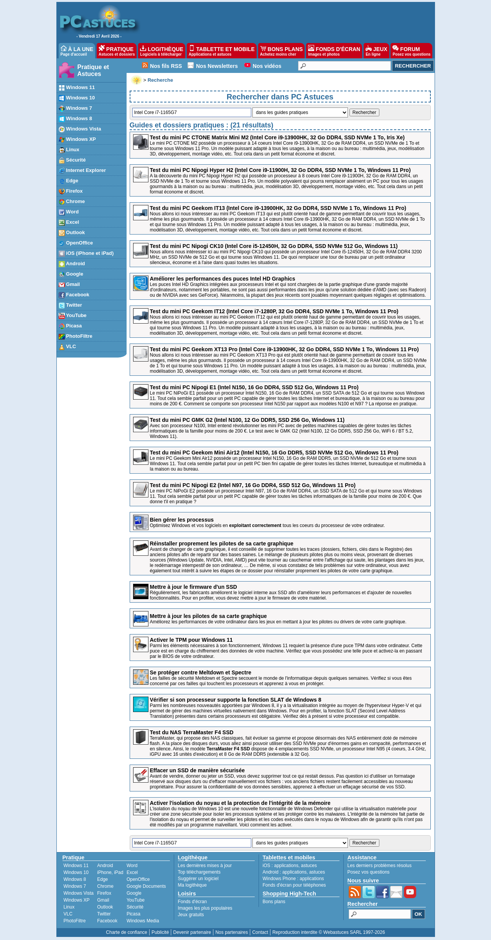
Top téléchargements (199, 872)
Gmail (69, 284)
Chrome (72, 201)
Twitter (70, 305)
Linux (69, 150)
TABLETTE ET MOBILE (222, 50)
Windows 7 (75, 108)
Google (71, 274)
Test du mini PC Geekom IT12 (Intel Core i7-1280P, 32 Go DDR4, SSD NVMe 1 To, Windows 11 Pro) (274, 311)
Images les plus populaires (205, 908)
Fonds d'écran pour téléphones (294, 885)
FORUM (411, 50)
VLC (67, 347)
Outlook (72, 233)
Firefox (71, 191)
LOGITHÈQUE (161, 50)
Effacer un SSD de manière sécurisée (197, 770)
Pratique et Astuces (93, 70)
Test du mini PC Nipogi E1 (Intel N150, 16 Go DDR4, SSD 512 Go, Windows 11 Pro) (254, 387)
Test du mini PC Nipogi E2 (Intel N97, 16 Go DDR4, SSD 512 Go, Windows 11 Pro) (253, 485)
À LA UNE (77, 50)
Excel (69, 222)
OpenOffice (76, 243)
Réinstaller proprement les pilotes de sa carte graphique (221, 543)
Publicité (160, 932)
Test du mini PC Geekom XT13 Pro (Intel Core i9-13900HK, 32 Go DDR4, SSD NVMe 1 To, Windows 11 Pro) (284, 349)
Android (72, 264)
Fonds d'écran (192, 901)
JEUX (376, 50)
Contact (260, 932)
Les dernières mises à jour (205, 865)
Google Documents (146, 886)
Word (69, 212)
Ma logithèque (192, 885)
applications (286, 865)
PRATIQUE (117, 50)
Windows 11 (77, 87)
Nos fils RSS (166, 66)
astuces (309, 865)
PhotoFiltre (75, 336)
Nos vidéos (267, 66)
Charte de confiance (126, 932)
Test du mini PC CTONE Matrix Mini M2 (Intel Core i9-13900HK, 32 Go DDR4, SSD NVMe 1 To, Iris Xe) (277, 137)
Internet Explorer (82, 170)
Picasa (70, 326)
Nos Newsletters (217, 66)
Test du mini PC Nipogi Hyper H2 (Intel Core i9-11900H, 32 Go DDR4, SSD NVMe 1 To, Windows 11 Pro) (280, 170)
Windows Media (143, 920)
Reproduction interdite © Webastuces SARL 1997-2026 (328, 932)
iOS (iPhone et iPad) (86, 253)
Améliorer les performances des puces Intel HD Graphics (222, 279)
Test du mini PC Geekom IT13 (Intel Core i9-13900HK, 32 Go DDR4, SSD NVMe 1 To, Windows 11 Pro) (278, 208)
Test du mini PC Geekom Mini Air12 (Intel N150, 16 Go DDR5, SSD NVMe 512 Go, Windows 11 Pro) (274, 452)
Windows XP (77, 139)
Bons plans (274, 901)
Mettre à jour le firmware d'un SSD (193, 587)
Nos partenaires (231, 932)
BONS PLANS (281, 50)
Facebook (74, 295)
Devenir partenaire (192, 932)
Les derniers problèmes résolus (380, 865)
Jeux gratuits (191, 914)
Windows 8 (75, 119)
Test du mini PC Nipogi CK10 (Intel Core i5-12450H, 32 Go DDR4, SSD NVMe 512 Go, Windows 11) (274, 246)
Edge (68, 181)
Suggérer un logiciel (198, 878)
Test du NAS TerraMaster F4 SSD (192, 732)
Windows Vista (80, 129)
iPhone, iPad (110, 872)
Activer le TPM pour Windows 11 (191, 640)
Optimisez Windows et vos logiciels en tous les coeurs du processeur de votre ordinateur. (267, 525)
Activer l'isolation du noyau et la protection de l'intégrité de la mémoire (240, 803)
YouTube (73, 315)
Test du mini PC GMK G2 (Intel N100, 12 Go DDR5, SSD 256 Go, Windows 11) (247, 420)
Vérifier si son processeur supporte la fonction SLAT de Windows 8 (235, 700)
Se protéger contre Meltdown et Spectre (201, 672)
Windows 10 (77, 98)
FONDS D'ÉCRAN (334, 50)
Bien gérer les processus (182, 520)
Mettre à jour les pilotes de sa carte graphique (208, 616)
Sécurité (72, 160)
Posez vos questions (369, 872)
